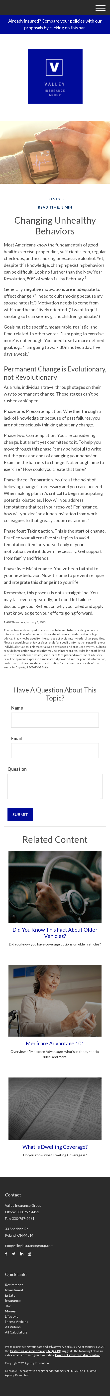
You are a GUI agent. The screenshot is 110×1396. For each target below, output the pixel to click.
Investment (14, 1290)
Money (10, 1311)
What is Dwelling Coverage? (55, 1147)
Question (17, 769)
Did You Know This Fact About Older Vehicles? (55, 932)
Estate (10, 1295)
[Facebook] (6, 1254)
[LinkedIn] (21, 1254)
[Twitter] (13, 1254)
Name (17, 708)
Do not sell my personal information (77, 1355)
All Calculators (16, 1332)
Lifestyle (11, 1316)
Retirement (14, 1285)
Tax (7, 1306)
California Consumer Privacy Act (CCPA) (35, 1351)
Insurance (13, 1300)
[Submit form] (20, 814)
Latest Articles (16, 1321)
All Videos (13, 1327)
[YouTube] (29, 1254)
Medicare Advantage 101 (55, 1043)
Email (16, 738)
